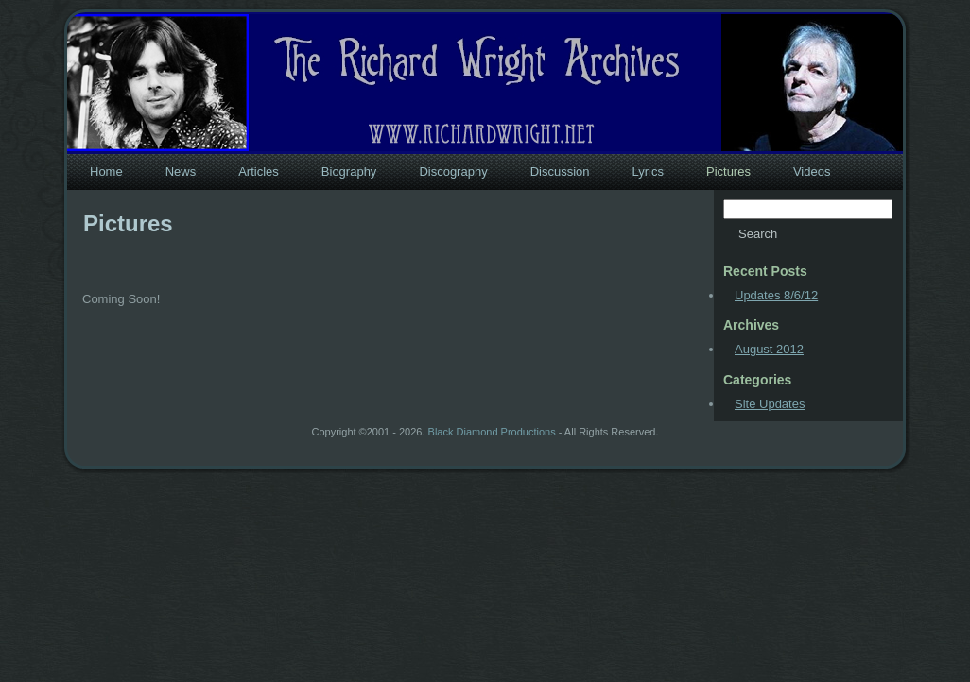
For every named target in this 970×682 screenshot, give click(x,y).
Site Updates (770, 404)
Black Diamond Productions (492, 431)
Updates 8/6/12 (776, 295)
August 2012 (769, 349)
